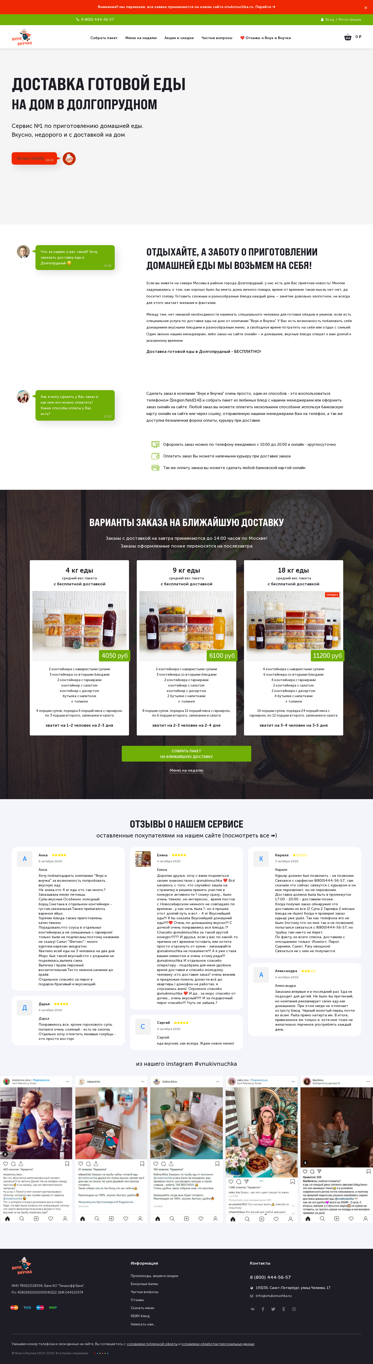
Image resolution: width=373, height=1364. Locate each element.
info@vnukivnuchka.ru (274, 1296)
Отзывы (137, 1300)
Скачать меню (142, 1308)
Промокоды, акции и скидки (154, 1276)
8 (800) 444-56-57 (270, 1277)
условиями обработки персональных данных (217, 1344)
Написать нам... (143, 1324)
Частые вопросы (144, 1292)
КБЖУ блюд (140, 1316)
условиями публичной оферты (152, 1344)
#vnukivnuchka (216, 1063)
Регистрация (350, 19)
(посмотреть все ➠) (250, 835)
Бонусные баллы (144, 1284)
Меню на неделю (186, 770)
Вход (330, 19)
